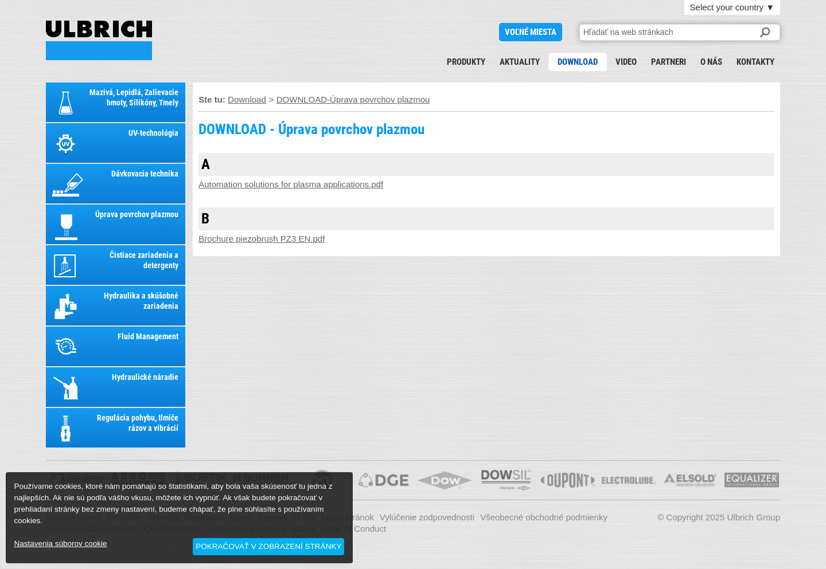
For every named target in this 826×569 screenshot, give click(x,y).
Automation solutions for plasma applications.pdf (290, 184)
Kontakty (755, 62)
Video (626, 62)
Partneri (668, 62)
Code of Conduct (354, 528)
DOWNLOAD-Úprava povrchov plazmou (353, 99)
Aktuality (520, 62)
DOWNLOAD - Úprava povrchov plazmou (99, 40)
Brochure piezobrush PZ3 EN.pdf (261, 239)
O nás (711, 62)
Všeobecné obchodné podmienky (543, 517)
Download (578, 62)
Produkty (466, 62)
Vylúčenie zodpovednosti (427, 517)
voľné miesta (530, 32)
